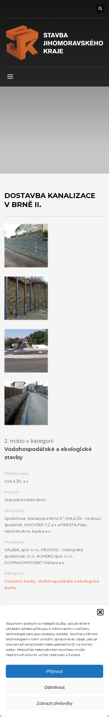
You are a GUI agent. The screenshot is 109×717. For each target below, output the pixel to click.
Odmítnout (54, 687)
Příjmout (55, 671)
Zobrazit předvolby (54, 703)
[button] (100, 612)
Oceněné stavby (19, 581)
